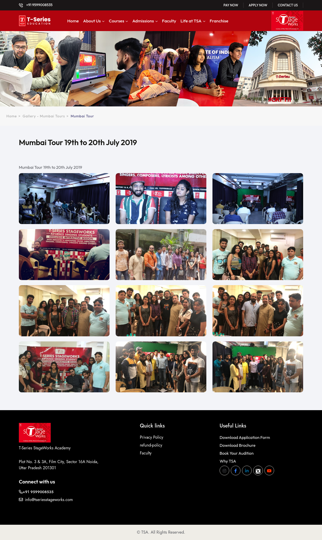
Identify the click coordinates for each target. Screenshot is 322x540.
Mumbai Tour (82, 116)
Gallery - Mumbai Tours (44, 116)
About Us (92, 20)
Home (73, 20)
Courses (116, 20)
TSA (144, 532)
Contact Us (288, 5)
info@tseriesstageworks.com (46, 500)
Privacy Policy (151, 437)
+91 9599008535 (35, 5)
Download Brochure (238, 445)
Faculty (169, 20)
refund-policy (151, 445)
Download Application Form (245, 437)
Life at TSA (191, 20)
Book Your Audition (236, 453)
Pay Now (230, 5)
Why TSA (228, 461)
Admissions (143, 20)
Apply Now (258, 5)
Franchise (219, 20)
